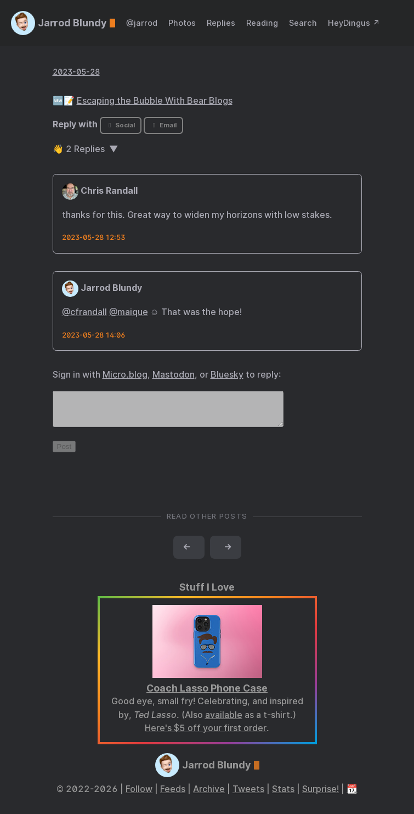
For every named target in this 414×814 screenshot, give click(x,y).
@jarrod (141, 22)
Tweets (248, 795)
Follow (139, 795)
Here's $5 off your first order (205, 734)
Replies (221, 22)
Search (303, 22)
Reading (262, 22)
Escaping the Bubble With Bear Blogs (154, 101)
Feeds (172, 795)
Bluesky (227, 374)
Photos (182, 22)
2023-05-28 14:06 (93, 335)
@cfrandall (84, 312)
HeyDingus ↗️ (354, 22)
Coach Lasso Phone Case (207, 694)
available (223, 721)
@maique (128, 312)
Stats (283, 795)
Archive (209, 795)
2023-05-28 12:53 (93, 237)
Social (120, 125)
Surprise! (320, 795)
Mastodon (173, 374)
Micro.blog (125, 374)
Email (163, 125)
